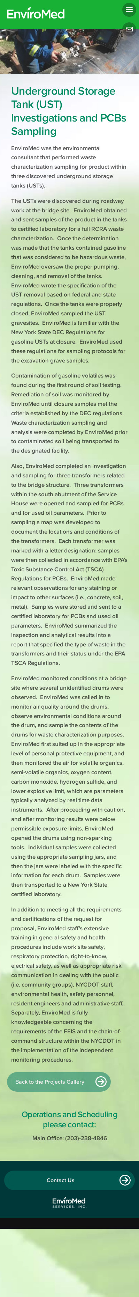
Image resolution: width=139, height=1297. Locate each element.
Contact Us (61, 1180)
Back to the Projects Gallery (49, 1082)
